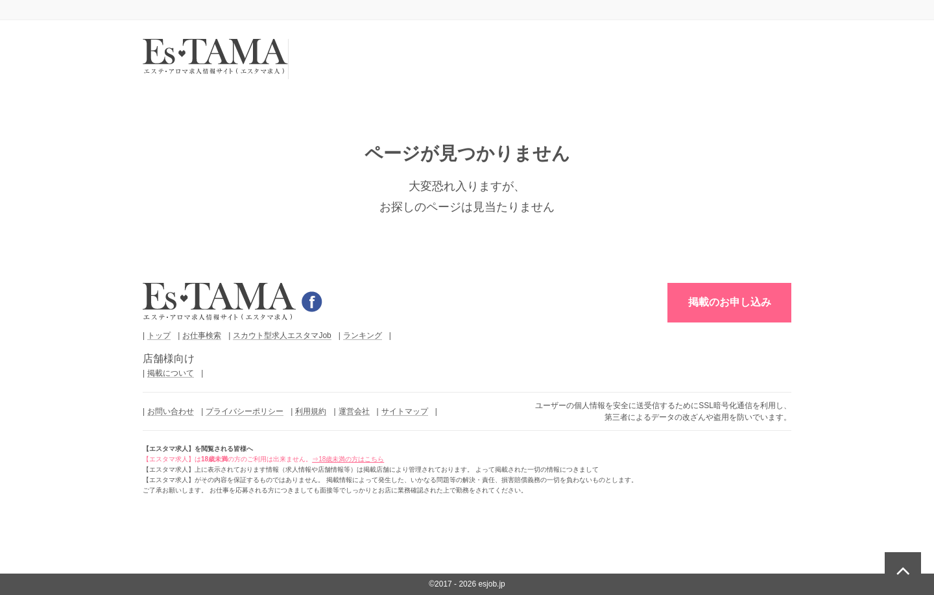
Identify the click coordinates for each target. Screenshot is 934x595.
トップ (159, 335)
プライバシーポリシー (244, 411)
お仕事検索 (201, 335)
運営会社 (354, 411)
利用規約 (310, 411)
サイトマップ (404, 411)
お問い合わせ (170, 411)
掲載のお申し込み (729, 302)
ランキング (362, 335)
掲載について (170, 373)
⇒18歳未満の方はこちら (348, 459)
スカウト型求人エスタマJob (282, 335)
